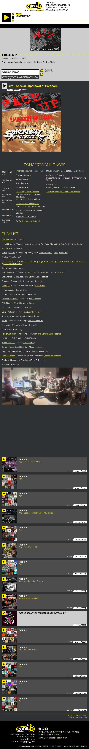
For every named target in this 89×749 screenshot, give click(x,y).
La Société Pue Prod (60, 244)
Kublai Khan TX (8, 343)
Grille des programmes (58, 5)
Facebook (49, 70)
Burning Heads (8, 253)
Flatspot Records (28, 294)
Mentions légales (81, 746)
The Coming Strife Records (36, 277)
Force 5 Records (29, 325)
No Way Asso (43, 244)
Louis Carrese (69, 746)
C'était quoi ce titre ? (51, 732)
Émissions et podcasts (57, 8)
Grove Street (7, 307)
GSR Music (40, 286)
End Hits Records (35, 321)
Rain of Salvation (9, 334)
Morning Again (8, 290)
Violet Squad (7, 239)
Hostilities (6, 338)
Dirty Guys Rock (41, 261)
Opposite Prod (45, 253)
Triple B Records (38, 360)
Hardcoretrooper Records (30, 281)
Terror (4, 321)
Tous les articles (78, 717)
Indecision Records (52, 356)
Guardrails (6, 329)
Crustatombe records (12, 264)
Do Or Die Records (45, 272)
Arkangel (6, 286)
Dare (4, 312)
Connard (5, 281)
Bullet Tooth (30, 338)
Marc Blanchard (45, 746)
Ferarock (62, 738)
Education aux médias (57, 10)
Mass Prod (59, 272)
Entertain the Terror (10, 299)
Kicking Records (60, 253)
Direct (18, 14)
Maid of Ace (7, 248)
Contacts (73, 732)
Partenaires (45, 734)
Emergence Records (59, 261)
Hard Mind (6, 272)
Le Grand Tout (23, 16)
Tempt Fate (6, 268)
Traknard (6, 364)
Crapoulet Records (78, 261)
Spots (59, 734)
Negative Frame (8, 351)
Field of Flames (8, 356)
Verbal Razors (8, 261)
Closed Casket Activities (29, 316)
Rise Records (28, 343)
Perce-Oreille (76, 244)
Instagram (49, 72)
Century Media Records (32, 347)
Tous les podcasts (77, 715)
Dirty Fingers (7, 303)
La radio (50, 3)
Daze (21, 277)
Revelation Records (31, 312)
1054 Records (35, 299)
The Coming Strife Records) (49, 334)
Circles (5, 257)
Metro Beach (26, 261)
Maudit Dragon (8, 244)
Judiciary (6, 316)
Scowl (4, 294)
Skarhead (6, 325)
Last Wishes (7, 277)
